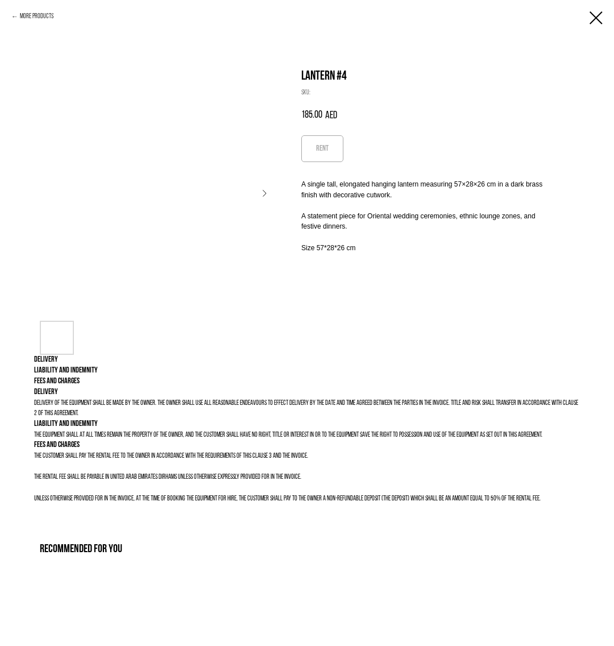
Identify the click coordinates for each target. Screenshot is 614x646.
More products (36, 16)
